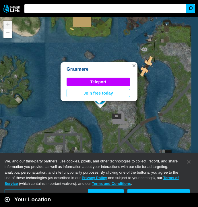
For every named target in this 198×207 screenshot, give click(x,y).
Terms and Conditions (111, 183)
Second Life (12, 8)
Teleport (98, 82)
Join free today (98, 93)
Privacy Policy (94, 178)
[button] (134, 65)
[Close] (189, 162)
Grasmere (78, 69)
